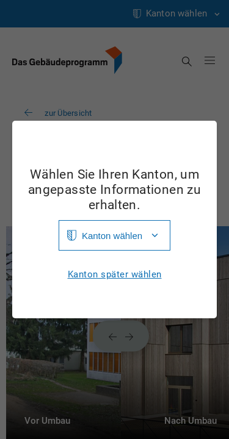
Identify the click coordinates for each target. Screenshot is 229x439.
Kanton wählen (112, 235)
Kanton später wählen (115, 274)
